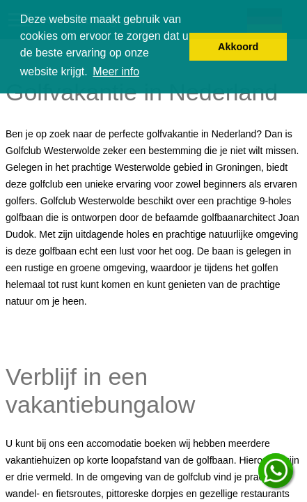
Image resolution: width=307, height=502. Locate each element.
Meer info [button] (116, 71)
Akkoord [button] (238, 46)
